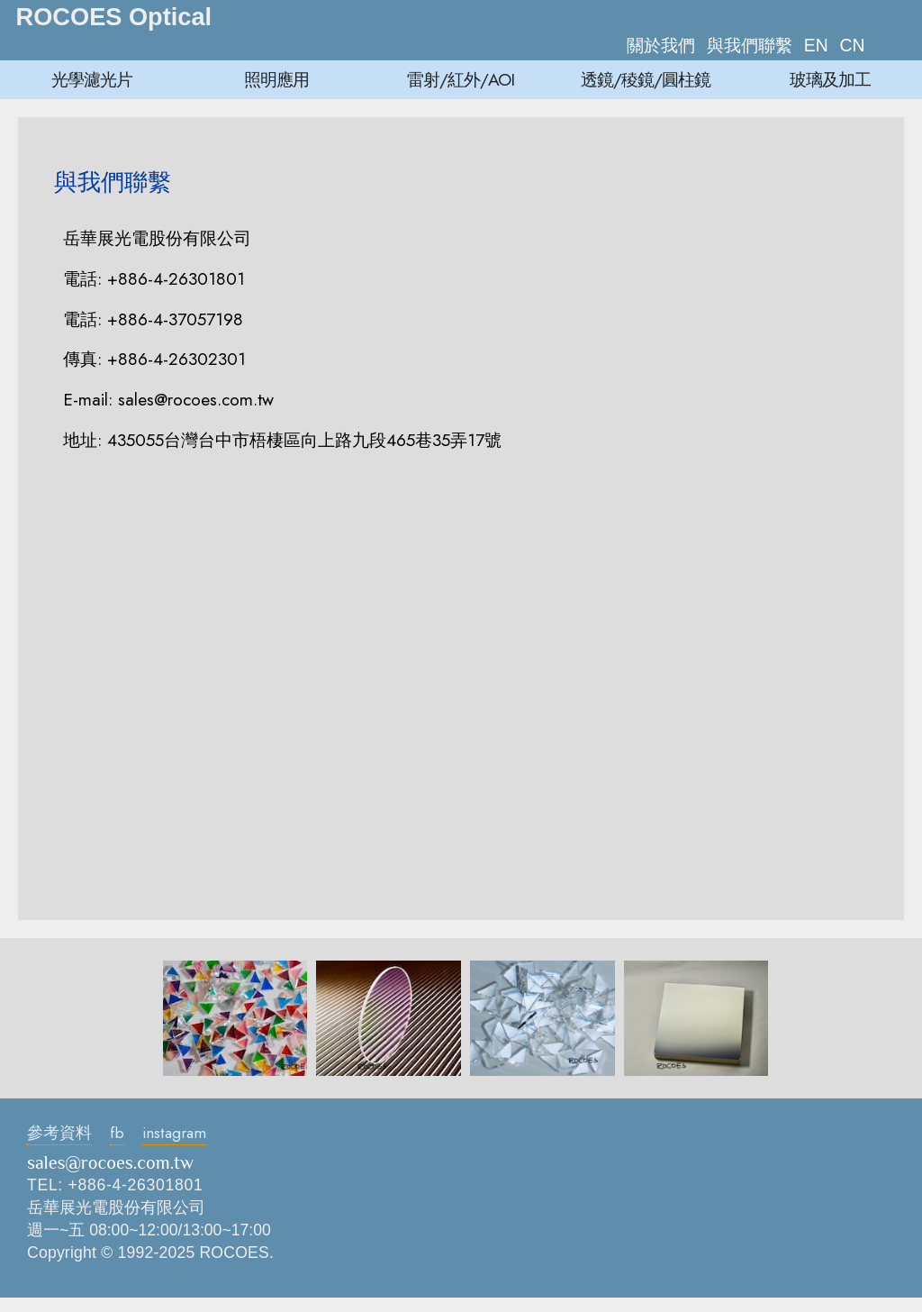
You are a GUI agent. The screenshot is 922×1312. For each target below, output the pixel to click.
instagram (174, 1132)
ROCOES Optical (114, 17)
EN (816, 45)
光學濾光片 (91, 79)
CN (852, 45)
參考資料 (59, 1132)
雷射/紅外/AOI (460, 79)
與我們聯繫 (749, 45)
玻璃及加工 (830, 79)
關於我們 (661, 45)
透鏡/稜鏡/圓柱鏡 (645, 79)
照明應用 (276, 79)
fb (117, 1132)
